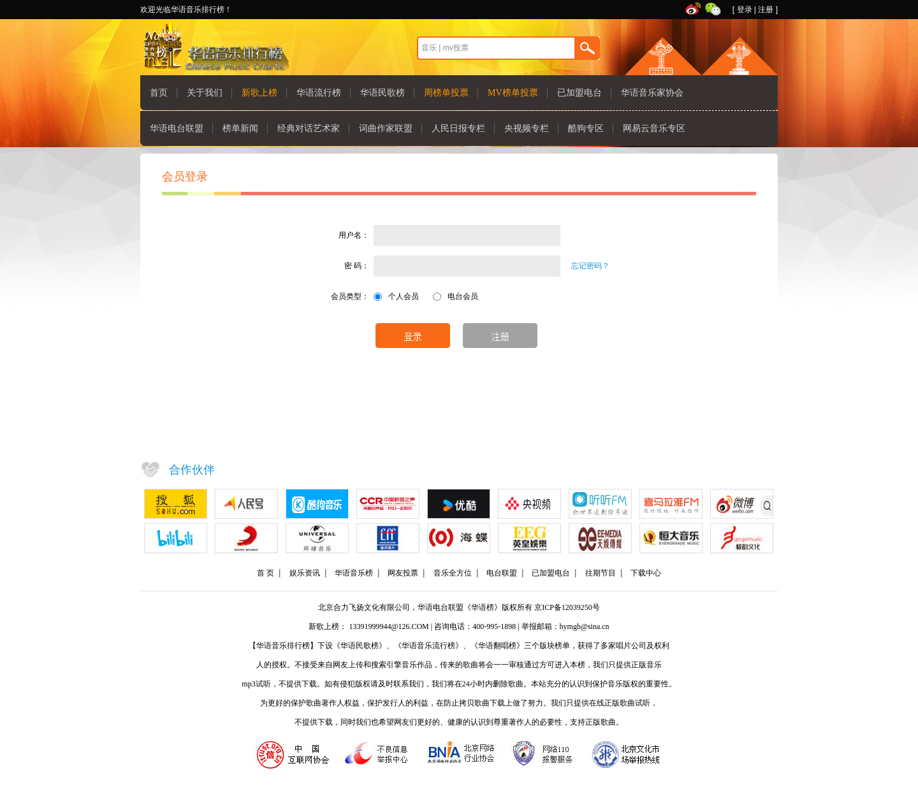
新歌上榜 (259, 93)
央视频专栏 (526, 128)
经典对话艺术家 (308, 128)
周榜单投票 (446, 93)
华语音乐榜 (354, 572)
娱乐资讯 (304, 572)
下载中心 (645, 572)
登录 (744, 9)
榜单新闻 (240, 128)
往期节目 (600, 572)
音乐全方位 (452, 572)
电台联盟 (501, 572)
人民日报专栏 (458, 128)
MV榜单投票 (513, 93)
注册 (765, 9)
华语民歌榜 (382, 93)
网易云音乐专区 (654, 128)
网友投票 (403, 572)
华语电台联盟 (176, 128)
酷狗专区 (586, 128)
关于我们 (204, 93)
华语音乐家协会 (652, 93)
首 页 (265, 572)
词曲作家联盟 (385, 128)
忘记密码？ (590, 265)
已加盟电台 (579, 93)
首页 (159, 93)
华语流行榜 (318, 93)
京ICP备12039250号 (567, 607)
